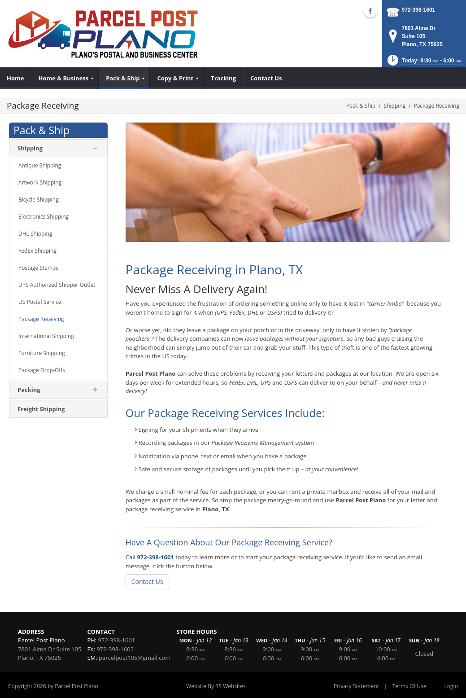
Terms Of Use (409, 686)
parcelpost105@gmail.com (134, 658)
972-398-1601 (419, 10)
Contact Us (147, 581)
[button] (424, 63)
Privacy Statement (356, 686)
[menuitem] (15, 78)
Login (451, 686)
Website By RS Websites (216, 686)
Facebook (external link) (370, 11)
